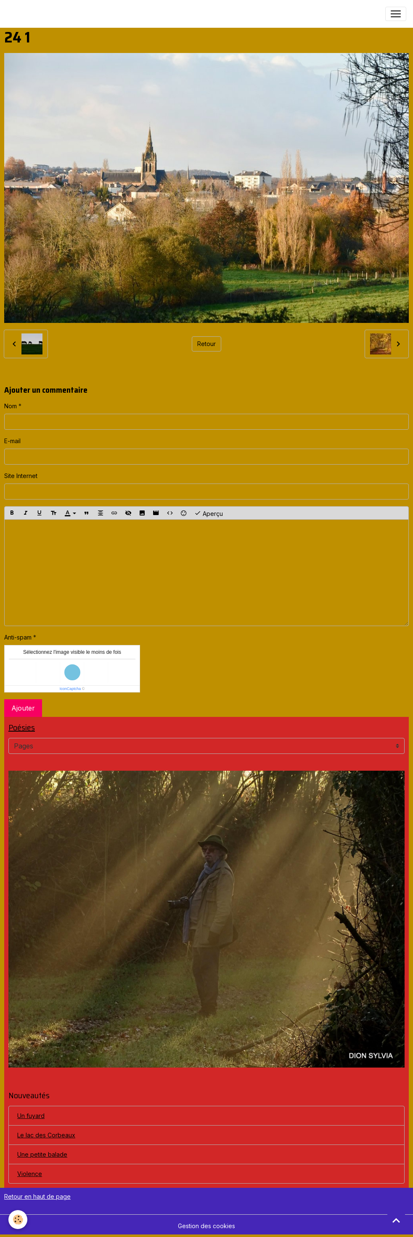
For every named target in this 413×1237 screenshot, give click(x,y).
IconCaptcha (70, 689)
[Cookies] (17, 1219)
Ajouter (23, 708)
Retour (206, 343)
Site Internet (20, 475)
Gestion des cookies (206, 1225)
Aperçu (208, 513)
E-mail (12, 440)
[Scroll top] (396, 1220)
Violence (29, 1173)
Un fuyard (31, 1115)
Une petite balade (42, 1154)
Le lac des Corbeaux (46, 1135)
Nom (10, 406)
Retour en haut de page (37, 1196)
